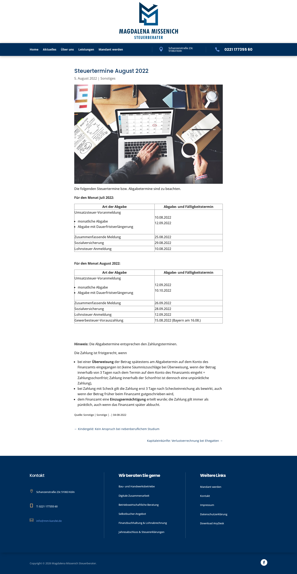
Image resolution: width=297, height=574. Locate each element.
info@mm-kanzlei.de (49, 521)
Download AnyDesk (212, 523)
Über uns (67, 49)
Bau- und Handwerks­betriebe (137, 486)
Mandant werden (111, 49)
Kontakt (205, 496)
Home (34, 49)
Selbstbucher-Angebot (132, 514)
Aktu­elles (49, 49)
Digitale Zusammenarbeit (134, 495)
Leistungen (86, 49)
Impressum (207, 505)
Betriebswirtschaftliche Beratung (139, 505)
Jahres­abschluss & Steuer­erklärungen (141, 532)
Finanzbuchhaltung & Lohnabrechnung (143, 523)
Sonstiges (108, 78)
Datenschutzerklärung (213, 514)
